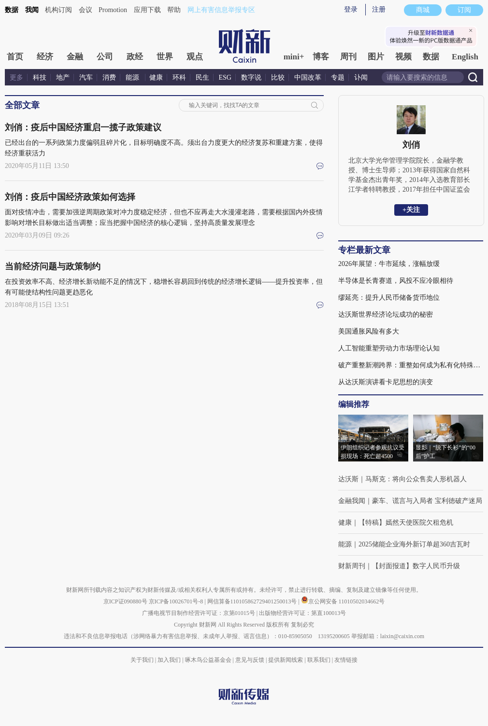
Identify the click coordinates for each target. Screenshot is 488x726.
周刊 (348, 56)
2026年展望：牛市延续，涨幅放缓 (389, 263)
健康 (156, 77)
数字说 (251, 77)
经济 (45, 56)
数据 (11, 10)
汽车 (86, 77)
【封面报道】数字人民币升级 (416, 566)
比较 (278, 77)
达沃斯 (348, 479)
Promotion (113, 10)
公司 (105, 56)
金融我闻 (351, 500)
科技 (39, 77)
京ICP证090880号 (125, 601)
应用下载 (147, 10)
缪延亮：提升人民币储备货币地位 (389, 297)
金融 (75, 56)
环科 (179, 77)
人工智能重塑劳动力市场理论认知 (389, 348)
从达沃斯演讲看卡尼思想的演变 (385, 382)
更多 (16, 77)
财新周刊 (351, 566)
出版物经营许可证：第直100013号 (302, 613)
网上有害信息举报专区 (221, 10)
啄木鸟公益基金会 (209, 659)
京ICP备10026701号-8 (177, 601)
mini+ (294, 56)
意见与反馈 (249, 659)
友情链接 (346, 659)
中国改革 (307, 77)
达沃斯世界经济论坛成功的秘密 (385, 314)
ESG (225, 77)
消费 (109, 77)
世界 (165, 56)
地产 (63, 77)
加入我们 (169, 659)
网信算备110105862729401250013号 (253, 601)
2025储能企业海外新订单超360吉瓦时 (414, 544)
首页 (15, 56)
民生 (202, 77)
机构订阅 (58, 10)
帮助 (174, 10)
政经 (135, 56)
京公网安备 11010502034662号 (343, 601)
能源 (133, 77)
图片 (376, 56)
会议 (85, 10)
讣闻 (361, 77)
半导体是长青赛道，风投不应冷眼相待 (395, 280)
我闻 (32, 10)
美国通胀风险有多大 (368, 331)
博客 (321, 56)
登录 (351, 9)
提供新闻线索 (285, 659)
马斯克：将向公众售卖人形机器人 (416, 479)
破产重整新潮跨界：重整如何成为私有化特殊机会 (410, 365)
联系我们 (318, 659)
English (465, 56)
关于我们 (142, 659)
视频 (403, 56)
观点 (195, 56)
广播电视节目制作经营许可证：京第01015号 (198, 613)
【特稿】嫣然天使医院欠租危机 (406, 522)
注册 (379, 9)
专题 (337, 77)
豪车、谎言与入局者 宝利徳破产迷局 (427, 500)
